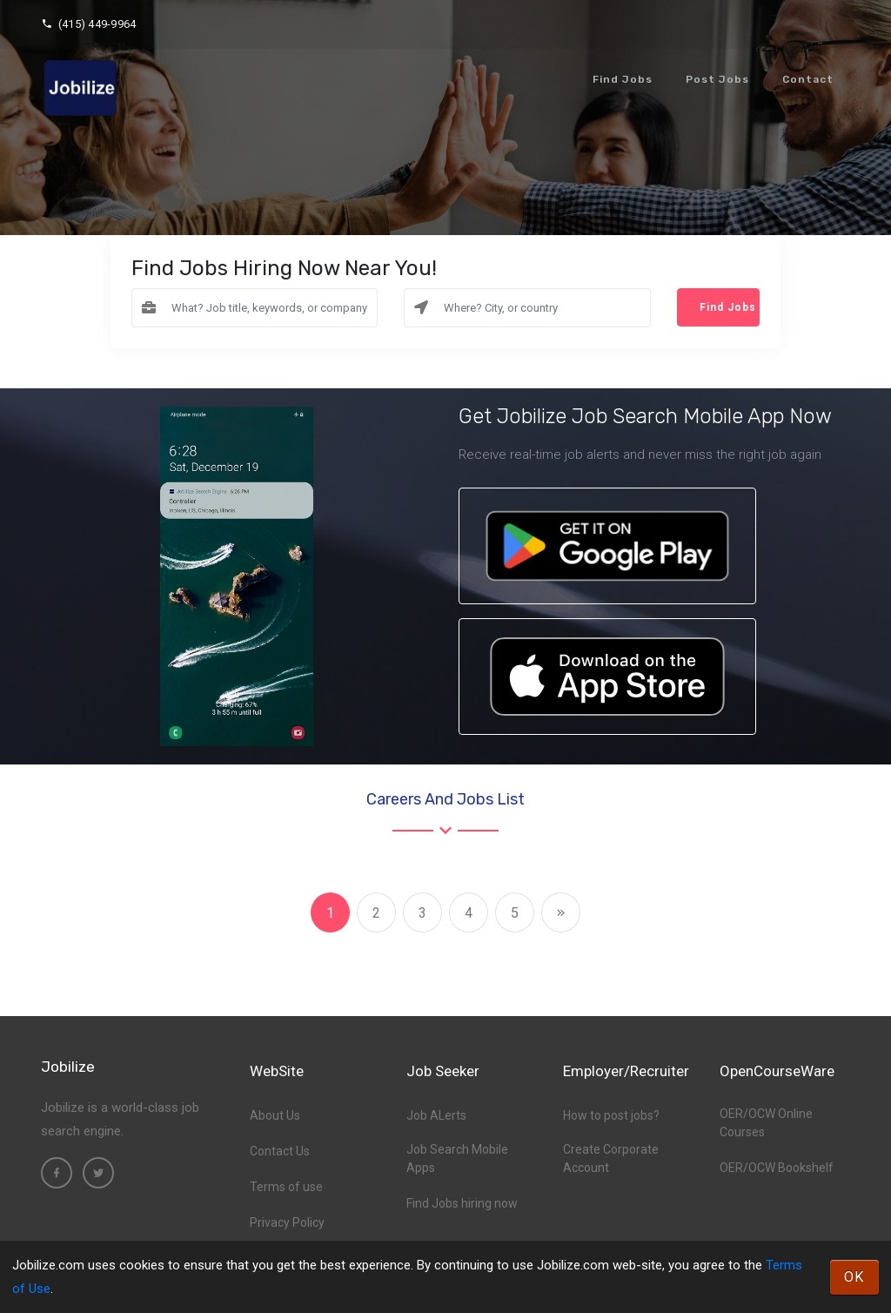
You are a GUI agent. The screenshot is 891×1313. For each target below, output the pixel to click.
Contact (808, 79)
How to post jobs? (611, 1115)
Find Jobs (623, 79)
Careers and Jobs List (445, 799)
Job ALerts (436, 1115)
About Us (275, 1115)
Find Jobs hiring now (462, 1203)
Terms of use (286, 1187)
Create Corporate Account (611, 1158)
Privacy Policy (287, 1222)
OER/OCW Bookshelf (777, 1168)
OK (854, 1277)
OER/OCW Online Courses (766, 1123)
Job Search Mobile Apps (457, 1158)
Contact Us (280, 1151)
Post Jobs (717, 79)
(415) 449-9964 (88, 23)
